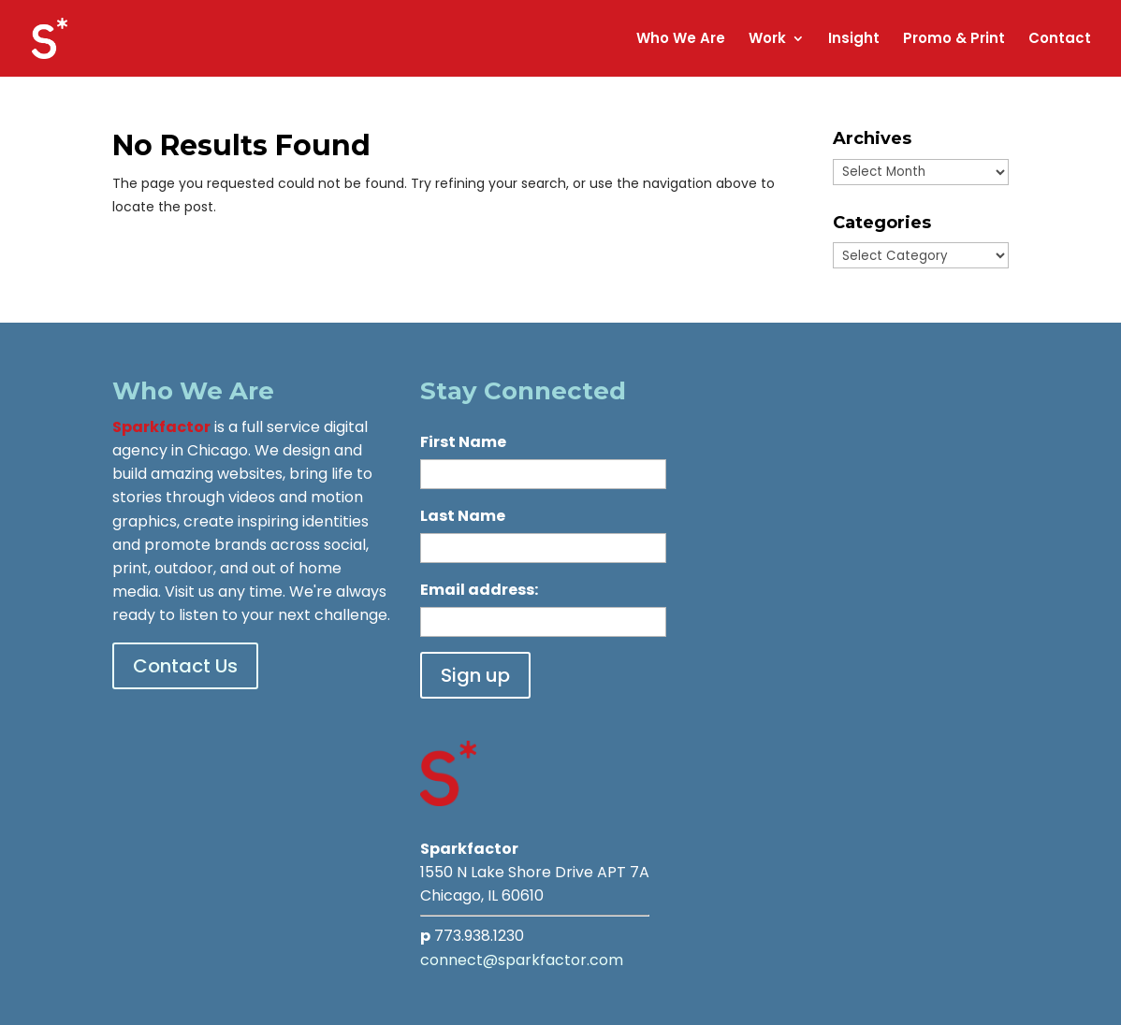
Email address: (479, 589)
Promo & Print (954, 40)
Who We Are (680, 40)
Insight (854, 40)
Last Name (462, 516)
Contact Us (185, 666)
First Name (463, 442)
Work (767, 40)
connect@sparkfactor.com (521, 960)
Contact (1059, 40)
